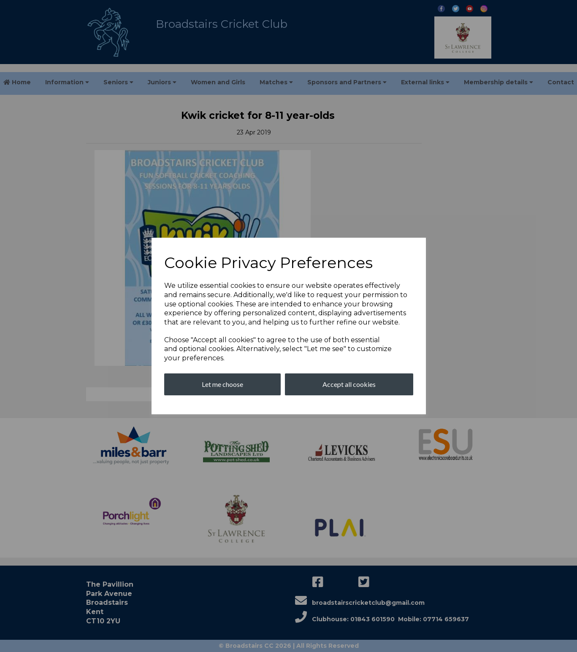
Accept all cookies (349, 384)
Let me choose (222, 384)
